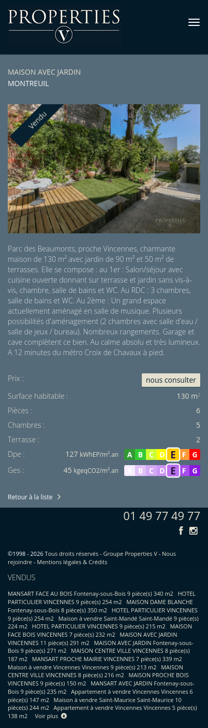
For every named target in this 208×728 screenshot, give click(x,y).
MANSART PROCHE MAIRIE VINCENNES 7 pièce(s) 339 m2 (107, 659)
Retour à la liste (30, 497)
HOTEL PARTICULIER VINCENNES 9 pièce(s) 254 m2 (102, 598)
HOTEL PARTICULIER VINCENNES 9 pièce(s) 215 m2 (99, 626)
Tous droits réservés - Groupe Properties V (101, 553)
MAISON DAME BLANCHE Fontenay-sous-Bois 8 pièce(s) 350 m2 (100, 606)
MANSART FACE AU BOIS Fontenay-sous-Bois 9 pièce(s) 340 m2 (90, 593)
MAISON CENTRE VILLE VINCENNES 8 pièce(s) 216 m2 (95, 671)
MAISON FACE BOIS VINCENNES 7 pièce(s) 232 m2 (100, 630)
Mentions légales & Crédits (72, 562)
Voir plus (51, 716)
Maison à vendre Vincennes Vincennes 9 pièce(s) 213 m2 (82, 667)
